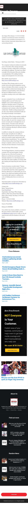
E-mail (2, 489)
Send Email (8, 190)
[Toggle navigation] (2, 13)
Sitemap (20, 410)
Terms (7, 410)
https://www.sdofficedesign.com (10, 80)
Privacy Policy (13, 410)
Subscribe (14, 494)
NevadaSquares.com (11, 501)
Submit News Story (14, 239)
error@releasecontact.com (9, 213)
